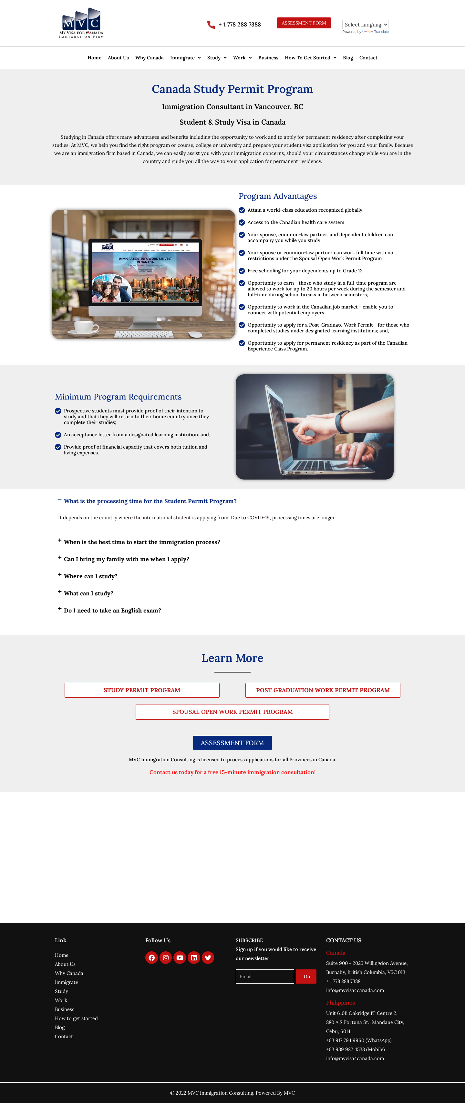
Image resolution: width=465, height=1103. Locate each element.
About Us (118, 58)
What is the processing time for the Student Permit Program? (150, 501)
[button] (185, 57)
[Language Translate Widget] (365, 24)
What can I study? (88, 593)
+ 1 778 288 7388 (240, 24)
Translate (375, 32)
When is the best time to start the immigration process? (142, 542)
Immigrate (185, 58)
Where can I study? (91, 576)
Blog (348, 58)
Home (94, 58)
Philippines (340, 1002)
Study (217, 58)
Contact (368, 58)
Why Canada (149, 58)
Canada (336, 952)
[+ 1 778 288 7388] (211, 25)
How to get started (76, 1018)
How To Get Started (310, 58)
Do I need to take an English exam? (112, 610)
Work (242, 58)
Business (268, 58)
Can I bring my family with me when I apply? (126, 559)
